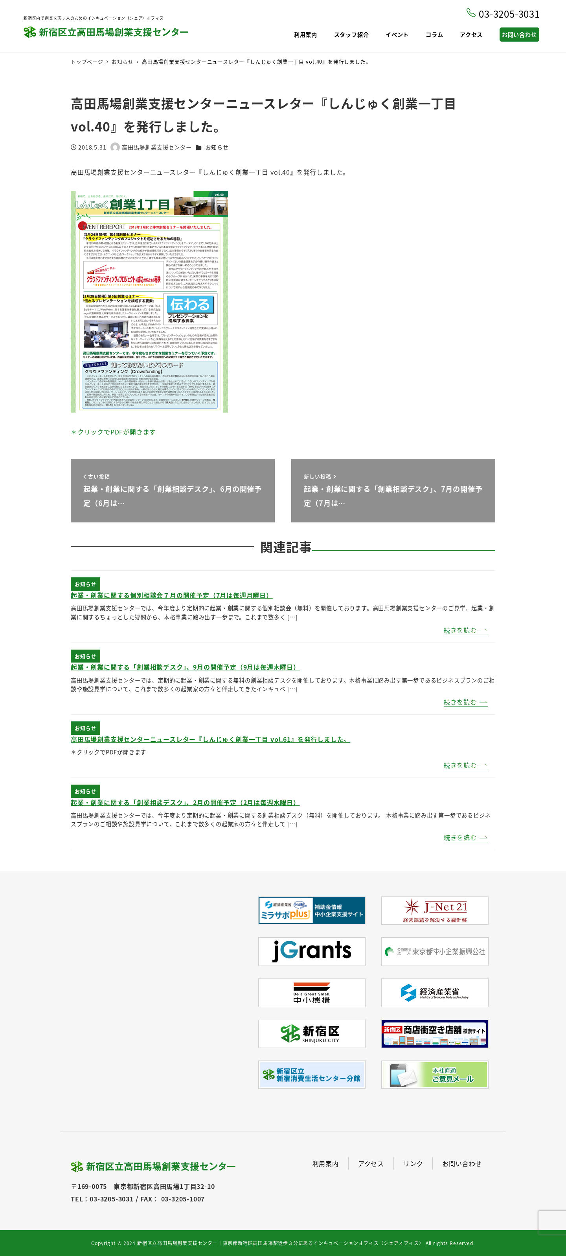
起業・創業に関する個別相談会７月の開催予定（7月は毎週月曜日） (172, 595)
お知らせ (216, 147)
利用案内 (325, 1163)
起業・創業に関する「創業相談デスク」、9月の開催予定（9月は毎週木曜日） (185, 667)
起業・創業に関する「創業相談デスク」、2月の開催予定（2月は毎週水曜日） (185, 802)
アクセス (371, 1163)
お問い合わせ (462, 1163)
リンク (413, 1163)
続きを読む (460, 630)
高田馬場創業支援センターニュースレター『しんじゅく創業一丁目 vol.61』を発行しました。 (210, 739)
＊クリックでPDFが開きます (113, 431)
